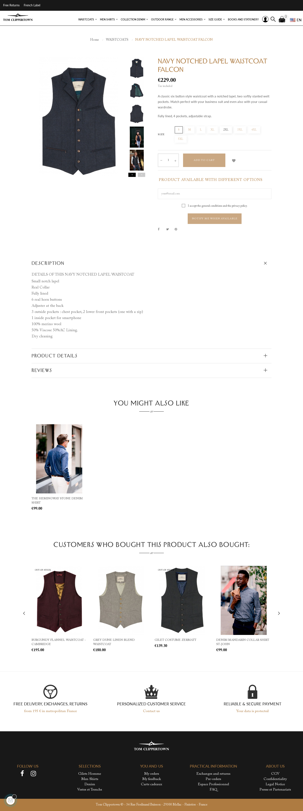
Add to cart (204, 160)
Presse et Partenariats (275, 790)
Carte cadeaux (151, 784)
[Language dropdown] (294, 20)
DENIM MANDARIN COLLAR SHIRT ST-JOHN (242, 642)
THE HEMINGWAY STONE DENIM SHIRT (57, 500)
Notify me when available (214, 218)
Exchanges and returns (213, 774)
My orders (151, 774)
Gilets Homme (89, 774)
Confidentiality (275, 779)
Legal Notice (275, 784)
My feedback (151, 779)
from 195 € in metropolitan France (50, 711)
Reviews (42, 370)
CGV (275, 774)
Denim (89, 784)
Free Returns (11, 5)
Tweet (169, 229)
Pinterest (178, 229)
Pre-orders (213, 779)
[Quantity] (168, 160)
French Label (32, 5)
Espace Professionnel (213, 784)
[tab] (151, 263)
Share (161, 229)
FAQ (213, 790)
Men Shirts (89, 779)
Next (132, 175)
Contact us (151, 711)
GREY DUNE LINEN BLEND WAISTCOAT (114, 642)
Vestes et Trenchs (89, 790)
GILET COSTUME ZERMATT (175, 640)
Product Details (55, 355)
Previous (141, 175)
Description (48, 263)
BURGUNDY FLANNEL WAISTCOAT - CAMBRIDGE (59, 642)
